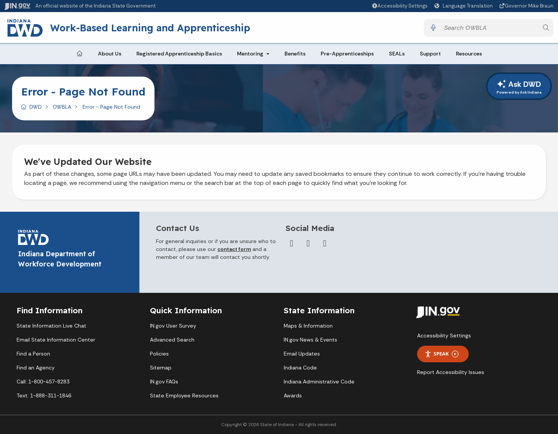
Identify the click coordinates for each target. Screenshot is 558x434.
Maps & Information (308, 325)
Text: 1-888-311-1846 (44, 395)
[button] (399, 5)
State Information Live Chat (51, 325)
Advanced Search (172, 339)
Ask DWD (519, 87)
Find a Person (33, 353)
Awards (293, 395)
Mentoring (250, 53)
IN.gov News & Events (310, 339)
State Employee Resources (184, 395)
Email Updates (302, 353)
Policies (159, 353)
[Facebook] (292, 243)
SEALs (397, 53)
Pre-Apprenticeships (347, 53)
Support (430, 53)
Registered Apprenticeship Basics (179, 53)
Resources (469, 53)
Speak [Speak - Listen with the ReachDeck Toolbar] (442, 353)
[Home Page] (79, 54)
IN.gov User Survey (173, 325)
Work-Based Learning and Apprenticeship (151, 28)
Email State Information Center (56, 339)
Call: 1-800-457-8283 (43, 381)
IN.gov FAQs (164, 381)
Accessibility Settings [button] (444, 335)
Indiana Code (300, 367)
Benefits (295, 53)
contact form (234, 249)
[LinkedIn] (325, 243)
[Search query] (489, 27)
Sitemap (160, 367)
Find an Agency (36, 367)
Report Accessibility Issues (450, 372)
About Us (109, 53)
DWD (35, 106)
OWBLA (62, 106)
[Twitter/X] (308, 243)
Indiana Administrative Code (319, 381)
